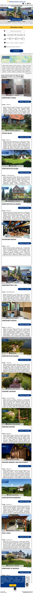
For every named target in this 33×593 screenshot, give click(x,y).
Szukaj (16, 51)
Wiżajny (4, 82)
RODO (2, 583)
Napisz (31, 592)
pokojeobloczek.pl (16, 2)
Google (22, 576)
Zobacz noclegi (24, 101)
